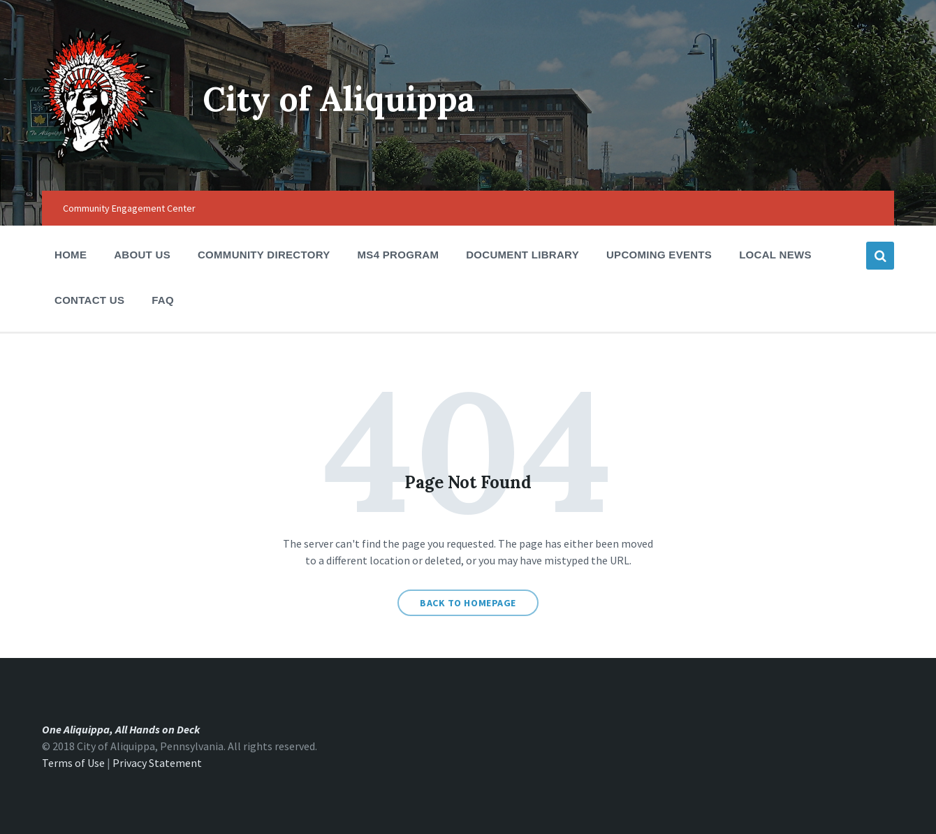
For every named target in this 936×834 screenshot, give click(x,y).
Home (70, 255)
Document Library (522, 259)
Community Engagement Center (129, 208)
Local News (775, 255)
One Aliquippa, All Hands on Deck (121, 729)
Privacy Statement (157, 763)
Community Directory (264, 259)
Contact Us (89, 300)
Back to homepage (468, 603)
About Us (142, 259)
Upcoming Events (659, 259)
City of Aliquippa (339, 99)
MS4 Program (398, 255)
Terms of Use (73, 763)
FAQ (163, 300)
